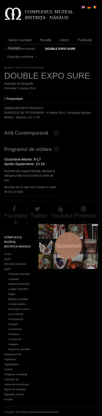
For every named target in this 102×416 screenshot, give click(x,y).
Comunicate (15, 329)
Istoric (64, 40)
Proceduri (13, 334)
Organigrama (11, 364)
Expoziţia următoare (20, 56)
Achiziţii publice (17, 304)
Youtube (62, 215)
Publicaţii (85, 40)
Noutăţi (45, 40)
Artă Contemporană (30, 67)
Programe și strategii (15, 374)
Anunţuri (13, 324)
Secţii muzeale (20, 40)
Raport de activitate (19, 349)
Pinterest (85, 219)
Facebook (15, 219)
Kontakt (14, 48)
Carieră (8, 369)
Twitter (38, 215)
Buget (11, 294)
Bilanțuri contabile (18, 299)
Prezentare (16, 99)
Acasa (7, 254)
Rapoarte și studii (14, 394)
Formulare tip (15, 319)
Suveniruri (68, 246)
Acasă (8, 67)
